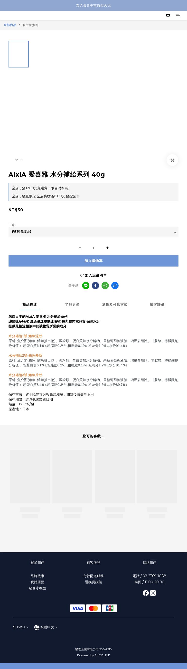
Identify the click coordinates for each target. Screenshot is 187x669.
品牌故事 (37, 576)
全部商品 (10, 25)
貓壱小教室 (37, 588)
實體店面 (37, 582)
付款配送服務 (93, 576)
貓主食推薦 (30, 25)
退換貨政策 (93, 582)
